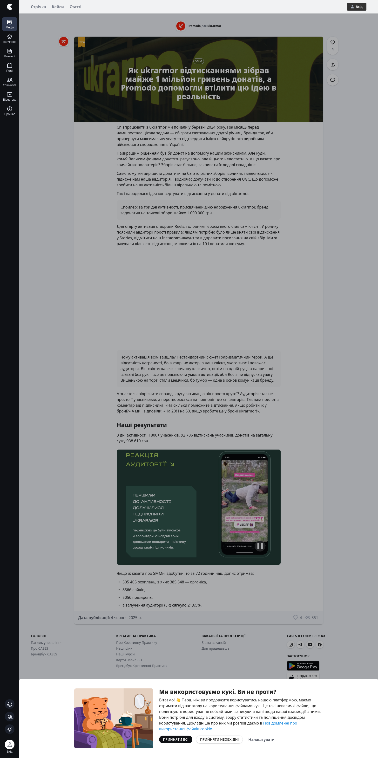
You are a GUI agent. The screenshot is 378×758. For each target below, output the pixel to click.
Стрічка (38, 6)
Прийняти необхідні (219, 739)
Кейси (58, 6)
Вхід (357, 6)
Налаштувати (261, 739)
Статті (75, 6)
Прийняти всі (176, 739)
